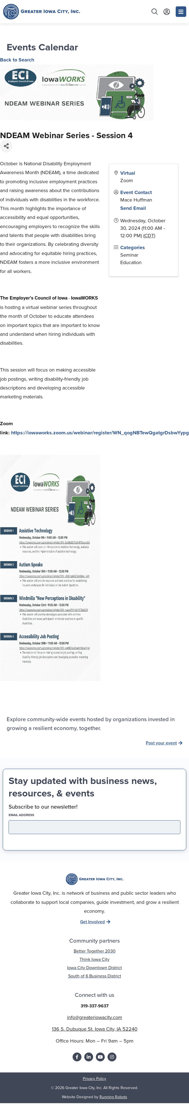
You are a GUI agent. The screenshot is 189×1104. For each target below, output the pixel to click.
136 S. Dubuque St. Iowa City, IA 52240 (94, 1029)
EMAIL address (31, 814)
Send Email (133, 208)
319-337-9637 (95, 1006)
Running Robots (113, 1097)
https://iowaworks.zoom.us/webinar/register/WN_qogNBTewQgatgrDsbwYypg (100, 432)
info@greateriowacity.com (94, 1017)
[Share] (6, 146)
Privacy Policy (94, 1079)
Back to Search (17, 59)
